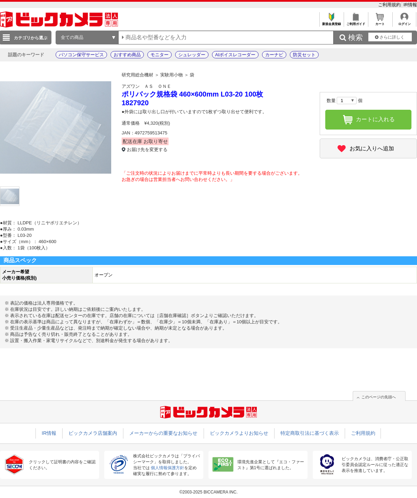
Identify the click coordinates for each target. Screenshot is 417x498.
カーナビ (274, 54)
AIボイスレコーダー (235, 54)
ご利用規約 (390, 4)
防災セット (304, 54)
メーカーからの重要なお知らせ (163, 433)
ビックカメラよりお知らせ (239, 433)
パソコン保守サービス (81, 54)
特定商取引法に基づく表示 (309, 433)
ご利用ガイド (355, 22)
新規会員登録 (331, 22)
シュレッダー (191, 54)
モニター (159, 54)
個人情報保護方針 (167, 467)
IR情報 (410, 4)
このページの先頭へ (378, 397)
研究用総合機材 (137, 74)
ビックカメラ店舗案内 (92, 433)
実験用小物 (171, 74)
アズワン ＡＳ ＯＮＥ (146, 86)
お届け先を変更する (147, 149)
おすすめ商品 (127, 54)
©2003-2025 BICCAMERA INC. (208, 492)
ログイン (404, 22)
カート (380, 22)
